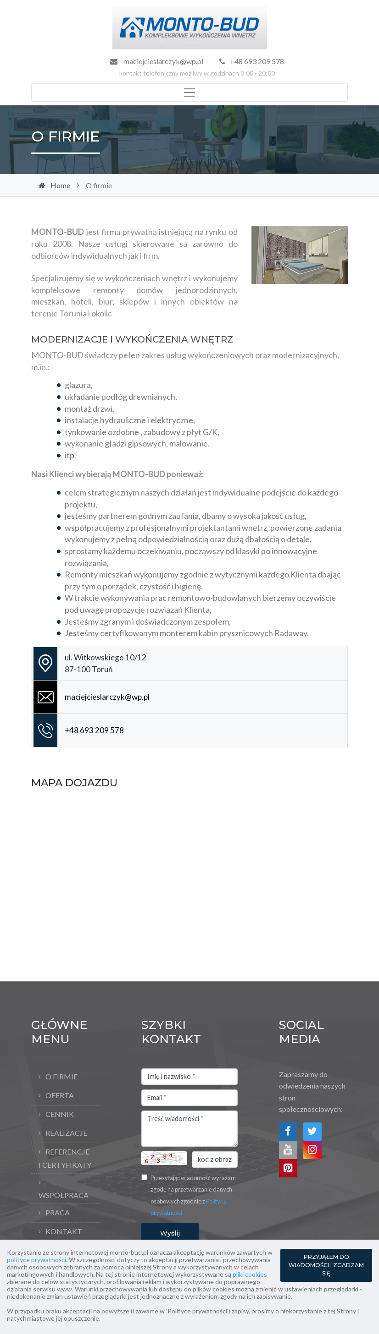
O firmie (61, 1076)
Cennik (59, 1114)
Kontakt (63, 1231)
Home (60, 185)
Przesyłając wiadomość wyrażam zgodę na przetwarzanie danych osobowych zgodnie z (193, 1195)
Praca (57, 1212)
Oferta (59, 1095)
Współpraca (64, 1195)
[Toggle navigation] (189, 92)
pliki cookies (250, 1274)
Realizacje (66, 1132)
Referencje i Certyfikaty (65, 1158)
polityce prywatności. (37, 1259)
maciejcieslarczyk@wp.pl (162, 61)
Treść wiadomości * (189, 1129)
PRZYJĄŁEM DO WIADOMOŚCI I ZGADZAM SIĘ (326, 1265)
